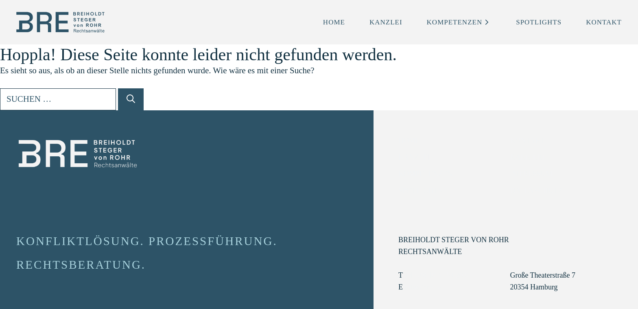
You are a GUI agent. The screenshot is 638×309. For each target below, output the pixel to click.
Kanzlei (385, 22)
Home (334, 22)
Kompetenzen (459, 22)
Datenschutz (536, 190)
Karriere (528, 157)
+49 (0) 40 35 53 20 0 (436, 275)
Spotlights (539, 22)
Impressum (531, 174)
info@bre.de (422, 287)
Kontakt (604, 22)
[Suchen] (131, 99)
